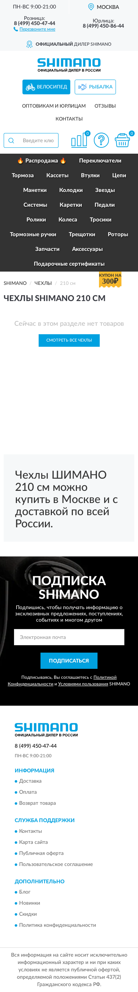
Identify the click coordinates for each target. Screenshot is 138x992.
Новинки (29, 903)
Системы (35, 205)
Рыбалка (101, 87)
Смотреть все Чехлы (69, 340)
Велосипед (52, 87)
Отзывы (105, 106)
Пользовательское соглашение (56, 864)
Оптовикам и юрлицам (54, 106)
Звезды (105, 190)
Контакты (69, 119)
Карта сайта (33, 842)
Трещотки (82, 234)
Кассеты (57, 175)
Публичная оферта (41, 853)
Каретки (71, 205)
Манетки (35, 190)
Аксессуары (87, 249)
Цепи (119, 175)
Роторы (118, 234)
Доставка (30, 781)
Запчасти (47, 249)
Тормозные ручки (33, 234)
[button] (34, 29)
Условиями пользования (83, 684)
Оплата (28, 792)
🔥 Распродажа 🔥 (42, 161)
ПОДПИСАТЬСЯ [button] (69, 661)
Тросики (101, 220)
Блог (25, 892)
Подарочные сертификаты (69, 264)
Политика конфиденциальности (57, 925)
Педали (105, 205)
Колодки (71, 190)
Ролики (36, 220)
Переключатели (100, 161)
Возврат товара (37, 803)
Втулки (90, 175)
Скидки (28, 914)
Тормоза (23, 175)
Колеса (68, 220)
